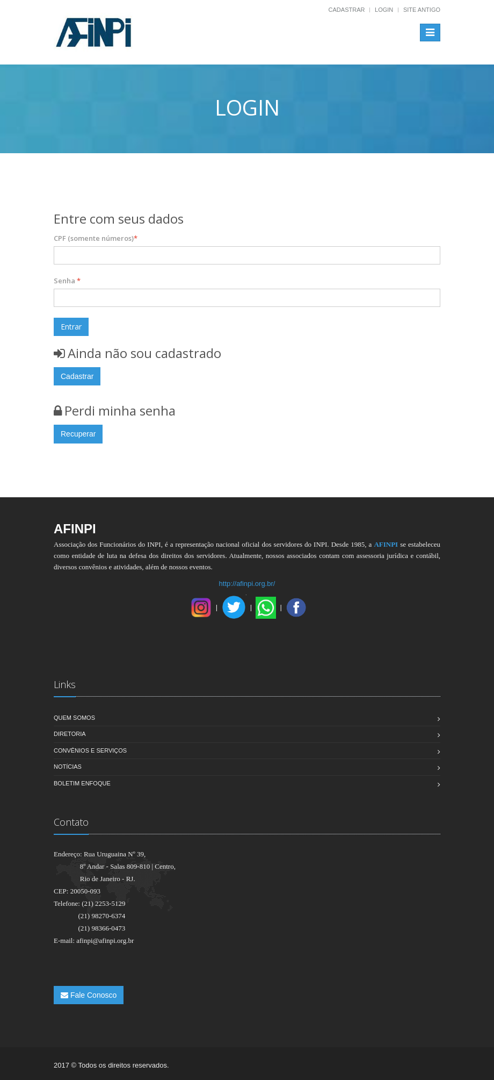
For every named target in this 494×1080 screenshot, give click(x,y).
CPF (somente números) (95, 238)
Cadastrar (347, 9)
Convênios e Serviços (90, 750)
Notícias (68, 766)
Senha (67, 280)
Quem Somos (74, 717)
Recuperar (78, 434)
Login (384, 9)
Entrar (71, 326)
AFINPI (386, 544)
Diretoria (70, 734)
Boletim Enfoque (82, 783)
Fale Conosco (89, 995)
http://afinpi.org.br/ (247, 584)
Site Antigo (421, 9)
